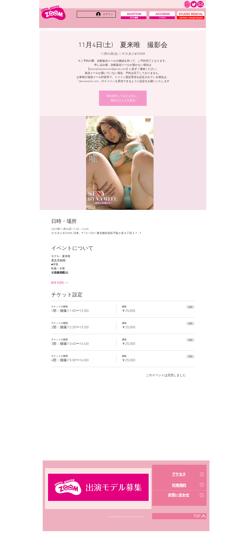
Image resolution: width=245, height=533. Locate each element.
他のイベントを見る (123, 100)
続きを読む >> (60, 282)
